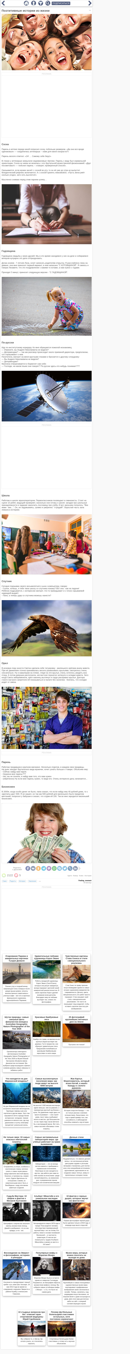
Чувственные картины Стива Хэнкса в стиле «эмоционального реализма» (76, 959)
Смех (5, 881)
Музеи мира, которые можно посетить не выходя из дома (76, 1255)
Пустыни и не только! (77, 1044)
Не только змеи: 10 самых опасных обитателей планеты (17, 1139)
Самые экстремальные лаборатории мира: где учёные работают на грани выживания (46, 1140)
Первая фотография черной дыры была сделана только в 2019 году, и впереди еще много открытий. (76, 1223)
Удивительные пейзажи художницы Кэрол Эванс (46, 957)
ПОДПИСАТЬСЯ (61, 3)
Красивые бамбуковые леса (46, 1018)
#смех (81, 876)
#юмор (75, 876)
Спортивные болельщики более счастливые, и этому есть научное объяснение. (62, 1341)
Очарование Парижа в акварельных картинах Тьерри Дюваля (16, 958)
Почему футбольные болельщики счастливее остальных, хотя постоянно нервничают (61, 1315)
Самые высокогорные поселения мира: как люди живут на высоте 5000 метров (46, 1082)
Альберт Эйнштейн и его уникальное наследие (46, 1197)
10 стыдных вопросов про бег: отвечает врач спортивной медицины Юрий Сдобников (31, 1315)
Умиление (32, 881)
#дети (70, 876)
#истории (88, 876)
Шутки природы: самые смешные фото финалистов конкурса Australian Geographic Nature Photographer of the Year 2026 (16, 1023)
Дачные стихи (76, 1137)
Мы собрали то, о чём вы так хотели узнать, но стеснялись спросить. (32, 1341)
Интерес (22, 881)
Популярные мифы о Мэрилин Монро (46, 1254)
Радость (13, 881)
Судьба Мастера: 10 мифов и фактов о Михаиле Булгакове (17, 1198)
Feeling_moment (85, 880)
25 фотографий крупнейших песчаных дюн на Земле (76, 1019)
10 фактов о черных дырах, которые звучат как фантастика (76, 1198)
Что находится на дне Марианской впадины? (16, 1080)
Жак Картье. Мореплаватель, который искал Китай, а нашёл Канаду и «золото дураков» (76, 1083)
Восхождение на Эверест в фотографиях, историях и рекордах (17, 1255)
